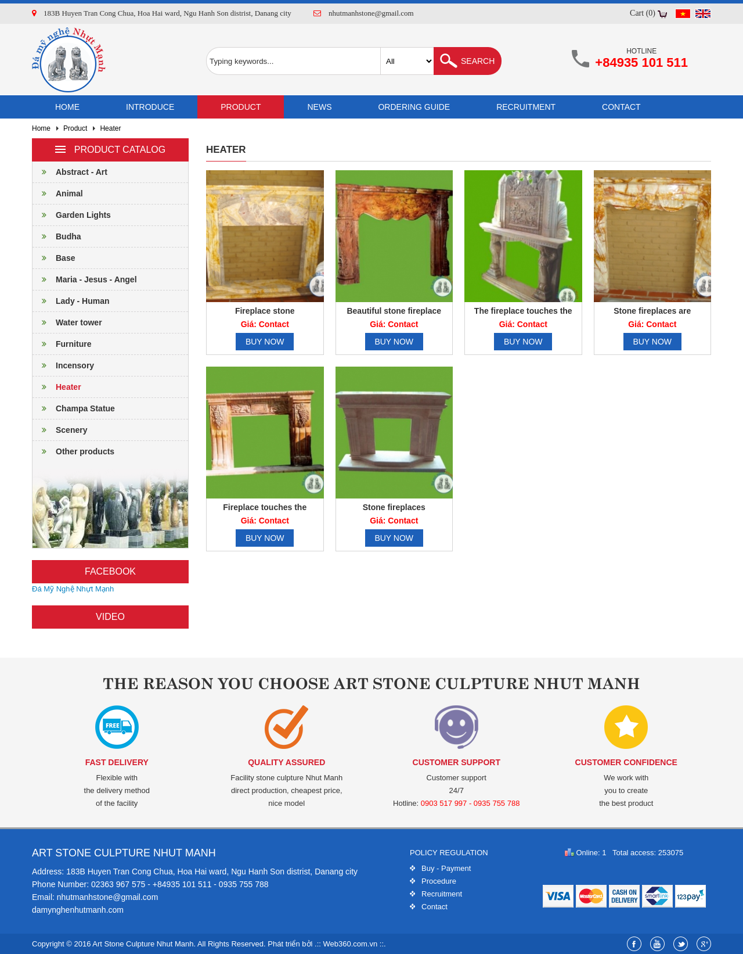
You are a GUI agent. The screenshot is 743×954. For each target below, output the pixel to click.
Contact (621, 107)
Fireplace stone (265, 310)
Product (241, 107)
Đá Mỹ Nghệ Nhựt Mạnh (73, 588)
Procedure (438, 881)
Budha (57, 236)
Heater (110, 128)
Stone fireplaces (394, 507)
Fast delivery (117, 762)
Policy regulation (449, 852)
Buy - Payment (446, 868)
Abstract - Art (70, 172)
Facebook (110, 571)
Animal (58, 193)
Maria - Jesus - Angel (85, 279)
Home (67, 107)
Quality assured (286, 762)
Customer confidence (626, 762)
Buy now (265, 341)
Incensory (63, 365)
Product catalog (110, 150)
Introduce (150, 107)
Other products (73, 451)
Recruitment (526, 107)
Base (54, 258)
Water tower (67, 322)
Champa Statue (74, 408)
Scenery (60, 430)
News (319, 107)
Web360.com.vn (350, 943)
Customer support (456, 762)
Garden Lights (72, 215)
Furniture (62, 344)
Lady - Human (71, 301)
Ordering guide (414, 107)
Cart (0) (642, 13)
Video (110, 617)
